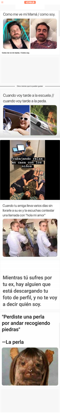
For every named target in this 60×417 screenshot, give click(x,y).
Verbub (30, 2)
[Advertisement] (30, 7)
